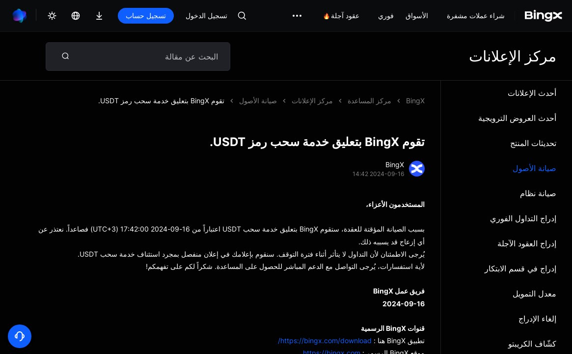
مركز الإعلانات (312, 100)
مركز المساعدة (369, 100)
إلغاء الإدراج (537, 319)
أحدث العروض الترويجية (517, 118)
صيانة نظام (538, 193)
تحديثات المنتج (533, 143)
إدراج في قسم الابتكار (520, 268)
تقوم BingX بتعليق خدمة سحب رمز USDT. (161, 100)
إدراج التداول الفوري (523, 218)
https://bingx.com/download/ (325, 340)
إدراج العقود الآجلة (526, 243)
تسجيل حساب (146, 15)
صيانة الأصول (534, 168)
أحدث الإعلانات (532, 93)
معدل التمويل (534, 293)
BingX (415, 100)
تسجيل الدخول (206, 15)
